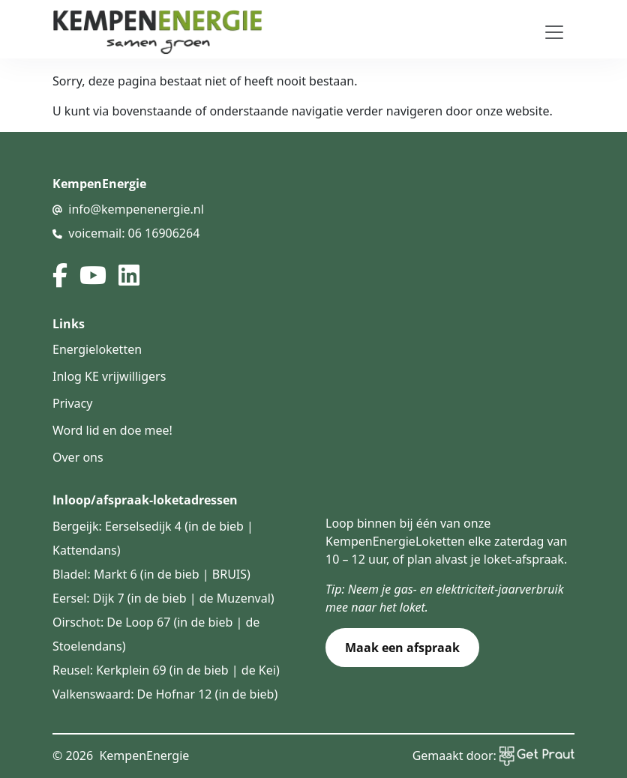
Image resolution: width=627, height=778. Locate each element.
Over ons (78, 457)
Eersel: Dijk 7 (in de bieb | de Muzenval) (163, 598)
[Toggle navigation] (554, 32)
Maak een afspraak (402, 647)
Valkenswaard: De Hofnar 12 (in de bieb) (165, 694)
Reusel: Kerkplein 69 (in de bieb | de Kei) (166, 670)
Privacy (72, 403)
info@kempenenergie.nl (136, 209)
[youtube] (93, 275)
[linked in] (129, 275)
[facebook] (60, 275)
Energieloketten (97, 349)
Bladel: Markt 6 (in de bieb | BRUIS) (151, 574)
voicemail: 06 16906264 (134, 233)
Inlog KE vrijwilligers (109, 376)
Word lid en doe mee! (112, 430)
